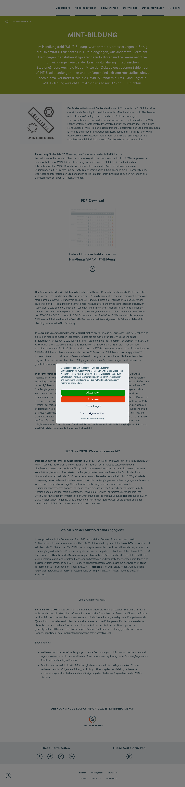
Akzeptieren (93, 392)
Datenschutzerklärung (97, 418)
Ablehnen (93, 399)
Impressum (84, 418)
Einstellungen (93, 406)
